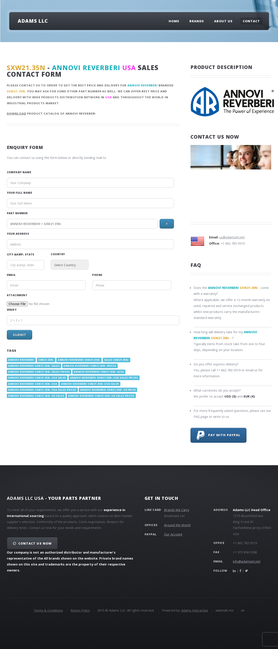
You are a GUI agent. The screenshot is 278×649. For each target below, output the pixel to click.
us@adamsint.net (232, 237)
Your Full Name (19, 192)
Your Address (18, 233)
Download (16, 113)
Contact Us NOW (35, 543)
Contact (251, 21)
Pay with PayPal (219, 435)
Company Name (19, 172)
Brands (196, 21)
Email (11, 275)
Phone (97, 275)
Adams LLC (33, 20)
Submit (19, 335)
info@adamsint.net (246, 561)
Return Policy (80, 610)
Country (58, 254)
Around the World (177, 525)
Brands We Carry (176, 510)
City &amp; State (20, 254)
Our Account (173, 534)
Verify (12, 309)
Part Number (17, 213)
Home (174, 21)
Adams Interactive (194, 610)
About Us (223, 21)
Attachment (17, 295)
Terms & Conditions (48, 610)
